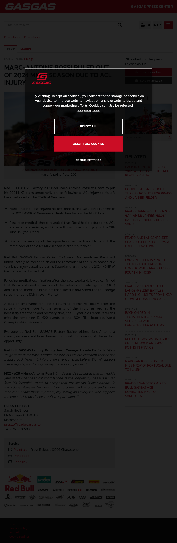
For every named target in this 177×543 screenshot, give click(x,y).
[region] (88, 119)
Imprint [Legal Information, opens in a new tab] (96, 110)
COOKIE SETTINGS (89, 160)
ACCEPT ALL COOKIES (88, 144)
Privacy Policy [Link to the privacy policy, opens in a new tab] (84, 110)
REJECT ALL (88, 126)
